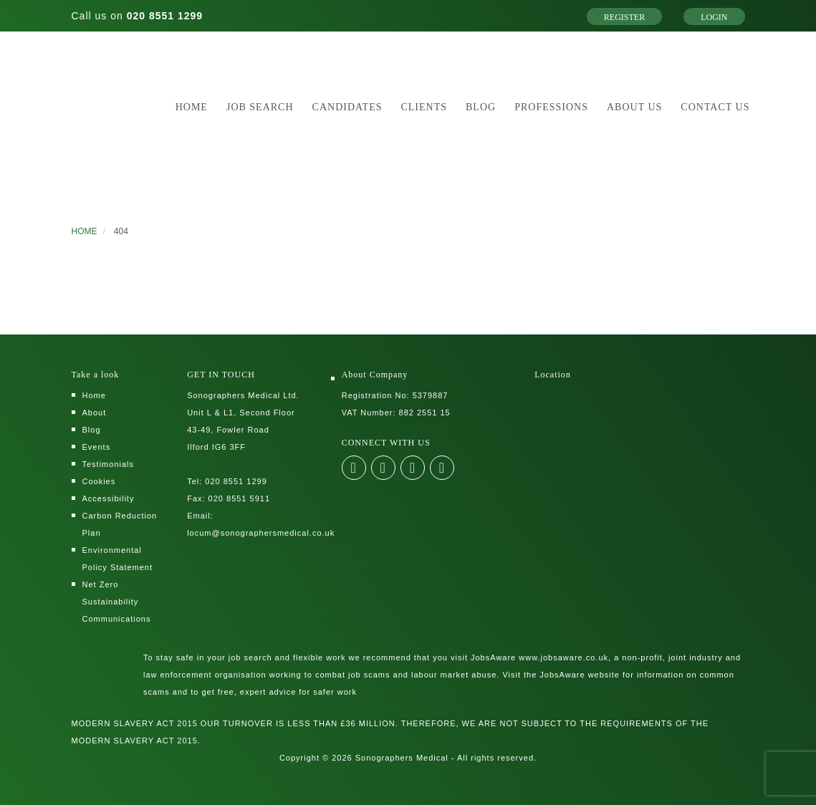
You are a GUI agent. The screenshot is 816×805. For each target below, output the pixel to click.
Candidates (347, 107)
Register (624, 17)
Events (96, 447)
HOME (84, 231)
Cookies (99, 481)
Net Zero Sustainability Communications (116, 601)
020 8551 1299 (165, 15)
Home (192, 107)
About (94, 412)
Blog (481, 107)
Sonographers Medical (401, 757)
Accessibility (108, 498)
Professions (551, 107)
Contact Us (715, 107)
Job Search (260, 107)
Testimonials (108, 464)
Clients (423, 107)
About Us (634, 107)
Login (714, 17)
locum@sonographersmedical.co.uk (261, 533)
